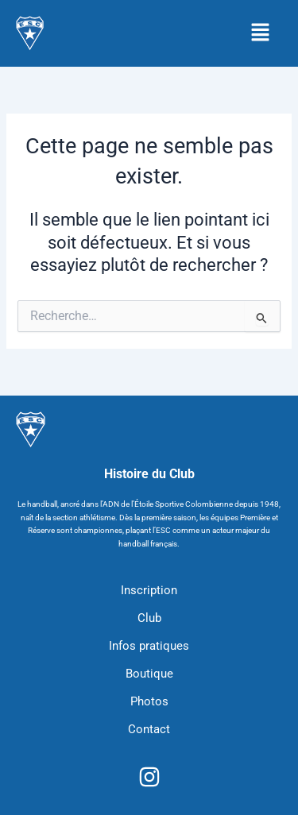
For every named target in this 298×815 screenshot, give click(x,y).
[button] (261, 33)
